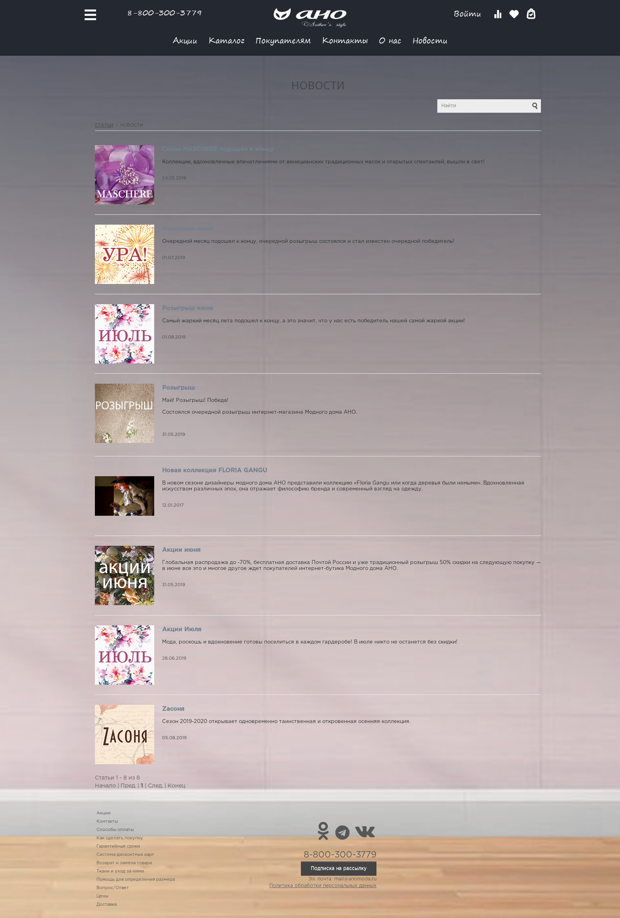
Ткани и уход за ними (120, 871)
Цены (102, 896)
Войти (469, 13)
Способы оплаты (115, 830)
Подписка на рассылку (339, 868)
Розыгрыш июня (187, 228)
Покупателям (283, 40)
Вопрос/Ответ (112, 888)
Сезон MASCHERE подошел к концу (218, 149)
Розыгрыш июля (187, 308)
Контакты (345, 40)
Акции (185, 40)
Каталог (226, 40)
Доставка (106, 905)
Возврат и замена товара (124, 863)
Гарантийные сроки (118, 846)
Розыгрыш (178, 387)
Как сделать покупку (119, 838)
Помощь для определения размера (135, 880)
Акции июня (181, 550)
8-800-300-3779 (164, 12)
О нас (390, 40)
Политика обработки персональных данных (322, 886)
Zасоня (173, 709)
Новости (430, 40)
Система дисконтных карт (125, 855)
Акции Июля (181, 629)
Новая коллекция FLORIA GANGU (214, 470)
